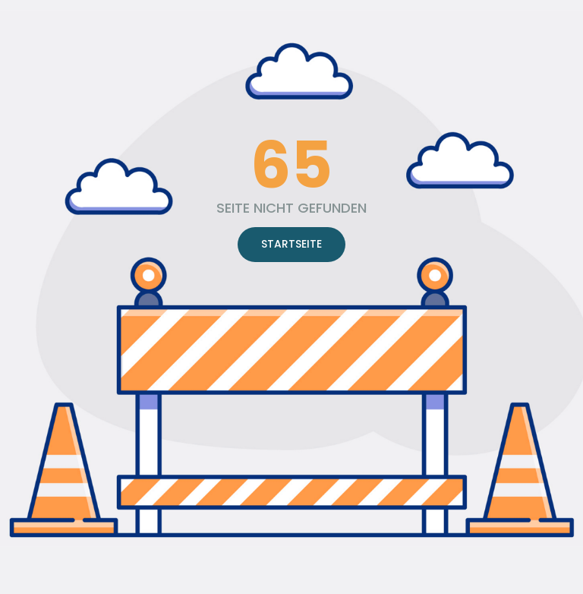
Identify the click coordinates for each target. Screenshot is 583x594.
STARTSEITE (291, 243)
